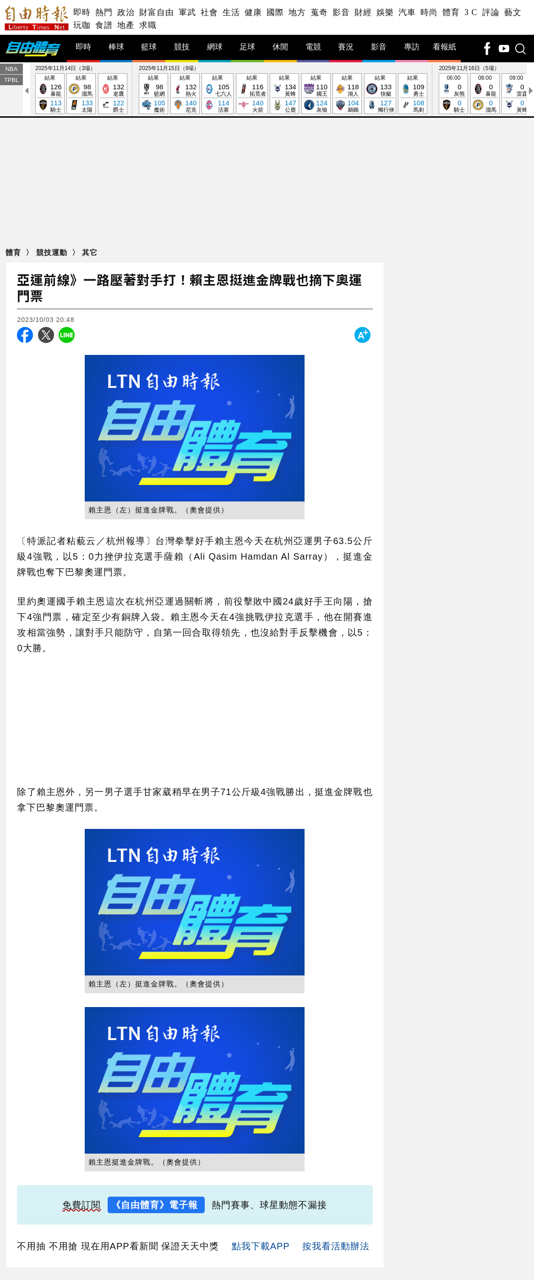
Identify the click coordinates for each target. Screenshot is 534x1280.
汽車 (407, 12)
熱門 (104, 12)
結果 (50, 94)
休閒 (280, 47)
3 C (471, 12)
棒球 (116, 47)
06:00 (453, 94)
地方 (297, 12)
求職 (148, 25)
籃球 (149, 47)
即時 (82, 12)
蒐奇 (319, 12)
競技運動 (53, 253)
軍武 (187, 12)
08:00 (485, 94)
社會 (209, 12)
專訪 (412, 47)
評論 (491, 12)
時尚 (429, 12)
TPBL (11, 80)
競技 (182, 47)
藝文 (513, 12)
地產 (126, 25)
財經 (363, 12)
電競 (313, 47)
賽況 (346, 47)
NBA (11, 69)
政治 (126, 12)
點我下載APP (261, 1247)
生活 (231, 12)
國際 (275, 12)
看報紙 (444, 47)
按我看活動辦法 (336, 1247)
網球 (215, 47)
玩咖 (82, 25)
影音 (341, 12)
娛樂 (385, 12)
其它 (90, 253)
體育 (451, 12)
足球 (247, 47)
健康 (253, 12)
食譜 (104, 25)
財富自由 (156, 12)
